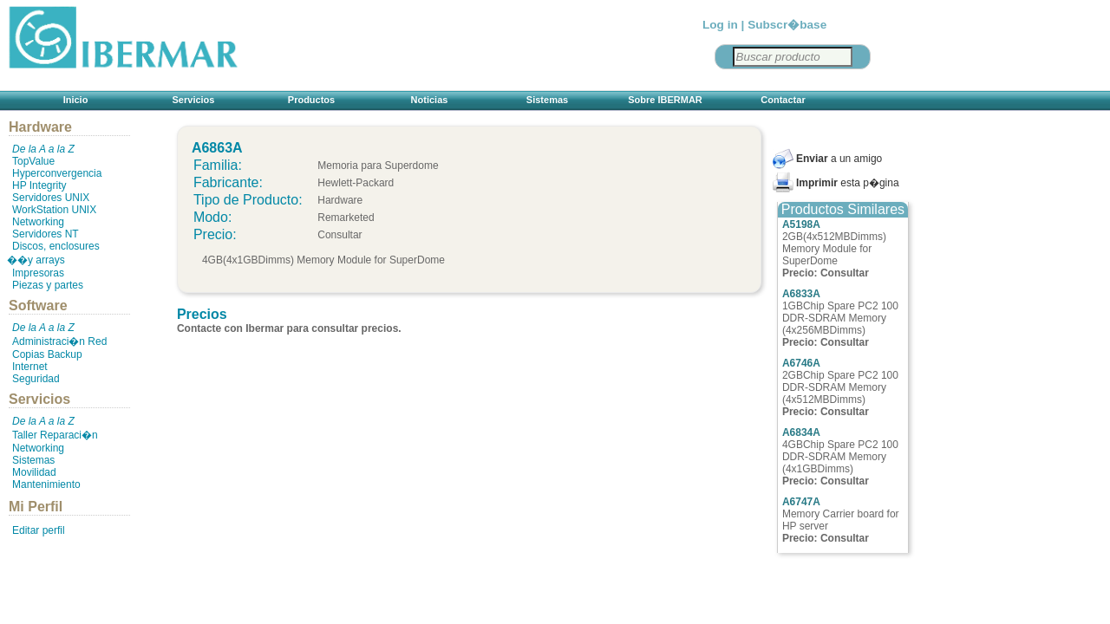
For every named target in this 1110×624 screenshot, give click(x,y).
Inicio (75, 99)
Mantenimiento (46, 484)
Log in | (723, 24)
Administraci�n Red (59, 341)
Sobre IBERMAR (665, 99)
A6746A (801, 363)
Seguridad (36, 379)
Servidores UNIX (50, 198)
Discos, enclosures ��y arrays (53, 253)
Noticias (429, 99)
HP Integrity (39, 185)
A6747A (801, 502)
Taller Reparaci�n (55, 435)
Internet (30, 367)
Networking (38, 222)
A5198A (801, 224)
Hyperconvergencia (56, 173)
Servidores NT (45, 234)
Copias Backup (47, 354)
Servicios (194, 99)
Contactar (783, 99)
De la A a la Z (43, 149)
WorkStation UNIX (54, 210)
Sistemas (547, 99)
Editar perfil (38, 530)
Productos (311, 99)
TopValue (33, 161)
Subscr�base (787, 24)
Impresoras (38, 273)
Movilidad (34, 472)
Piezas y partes (47, 285)
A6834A (801, 432)
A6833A (801, 294)
